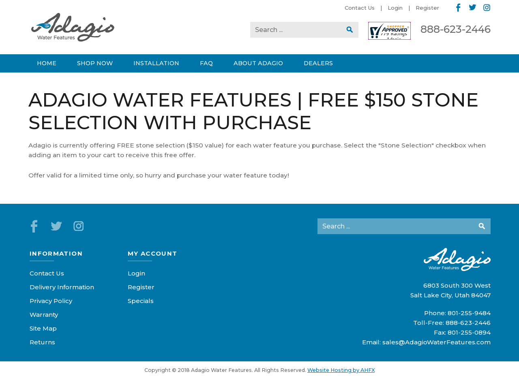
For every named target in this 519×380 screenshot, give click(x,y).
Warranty (44, 314)
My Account (153, 253)
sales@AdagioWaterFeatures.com (436, 342)
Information (56, 253)
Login (395, 7)
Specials (141, 301)
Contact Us (360, 7)
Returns (42, 342)
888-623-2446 (455, 29)
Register (427, 7)
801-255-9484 (469, 313)
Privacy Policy (51, 301)
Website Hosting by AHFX (341, 370)
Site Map (43, 328)
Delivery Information (62, 287)
